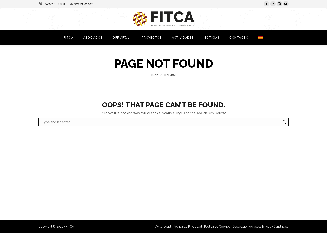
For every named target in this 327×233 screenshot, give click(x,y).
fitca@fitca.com (81, 4)
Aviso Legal (163, 226)
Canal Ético (281, 226)
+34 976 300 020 (51, 4)
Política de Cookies (217, 226)
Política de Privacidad (187, 226)
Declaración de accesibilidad (251, 226)
